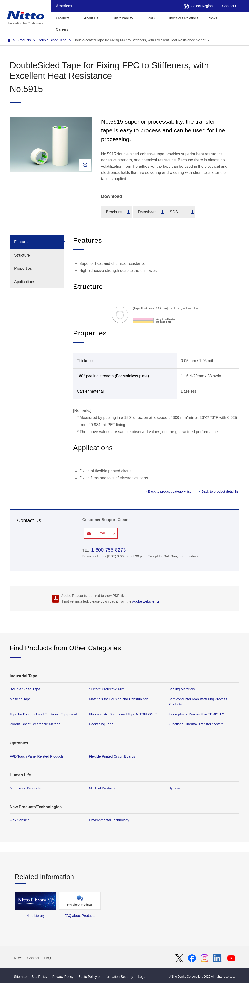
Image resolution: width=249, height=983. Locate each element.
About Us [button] (91, 18)
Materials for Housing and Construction (118, 699)
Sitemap (20, 977)
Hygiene (175, 788)
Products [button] (63, 18)
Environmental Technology (109, 820)
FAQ (47, 958)
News (213, 18)
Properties (23, 268)
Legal (142, 977)
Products (24, 40)
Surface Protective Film (106, 689)
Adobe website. (145, 601)
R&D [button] (151, 18)
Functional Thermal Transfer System (196, 724)
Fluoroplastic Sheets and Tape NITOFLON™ (123, 714)
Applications (24, 282)
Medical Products (102, 788)
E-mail (100, 533)
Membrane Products (25, 788)
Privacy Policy (63, 977)
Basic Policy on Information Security (105, 977)
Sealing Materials (182, 689)
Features (21, 242)
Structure (22, 255)
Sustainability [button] (123, 18)
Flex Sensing (19, 820)
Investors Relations (183, 18)
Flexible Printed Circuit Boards (112, 756)
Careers (62, 29)
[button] (80, 29)
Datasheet (147, 212)
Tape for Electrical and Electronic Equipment (43, 714)
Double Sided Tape (52, 40)
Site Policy (39, 977)
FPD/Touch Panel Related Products (36, 756)
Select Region (198, 6)
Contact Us (230, 6)
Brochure (114, 212)
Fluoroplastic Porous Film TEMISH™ (196, 714)
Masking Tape (20, 699)
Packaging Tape (101, 724)
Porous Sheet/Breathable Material (35, 724)
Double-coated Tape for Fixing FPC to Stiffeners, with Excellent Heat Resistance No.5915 (141, 40)
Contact (33, 958)
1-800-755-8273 (108, 550)
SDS (174, 212)
